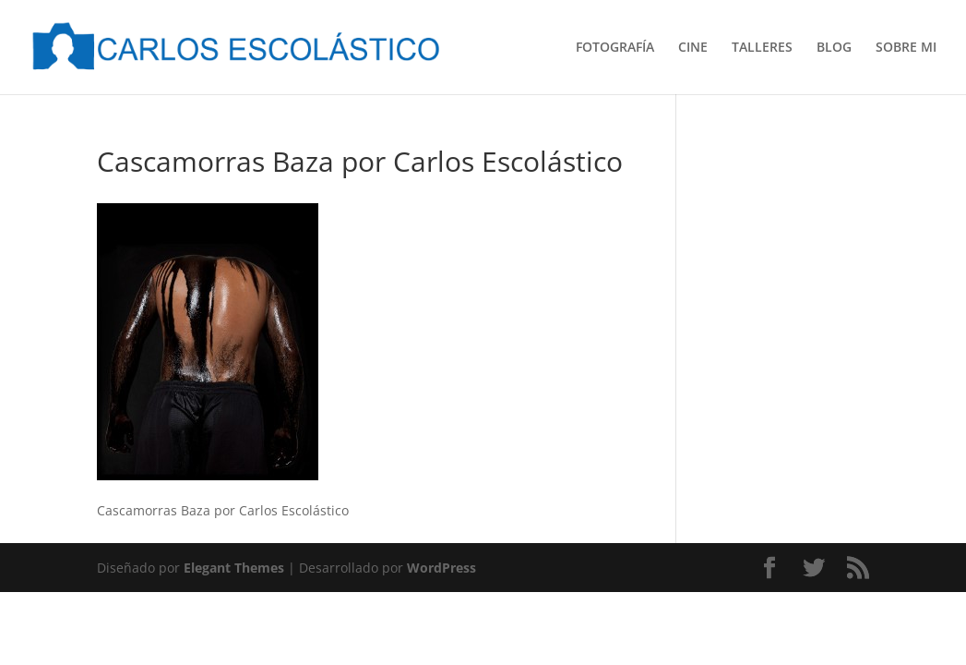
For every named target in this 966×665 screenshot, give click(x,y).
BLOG (834, 48)
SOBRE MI (906, 48)
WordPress (441, 567)
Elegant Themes (234, 567)
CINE (693, 48)
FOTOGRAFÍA (615, 48)
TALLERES (762, 48)
